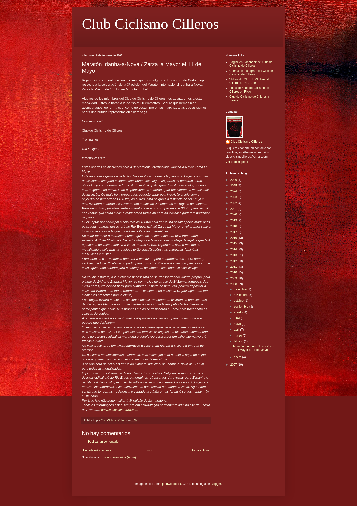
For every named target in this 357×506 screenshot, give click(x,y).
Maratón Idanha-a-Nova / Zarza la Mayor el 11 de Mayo (253, 348)
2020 (234, 214)
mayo (238, 324)
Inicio (150, 450)
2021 (234, 209)
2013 (234, 255)
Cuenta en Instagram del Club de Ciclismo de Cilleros (251, 72)
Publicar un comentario (103, 441)
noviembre (241, 295)
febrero (239, 341)
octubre (239, 300)
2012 (234, 261)
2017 (234, 232)
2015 (234, 243)
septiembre (241, 306)
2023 (234, 197)
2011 (234, 266)
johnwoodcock (171, 484)
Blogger (216, 484)
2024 (234, 191)
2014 (234, 249)
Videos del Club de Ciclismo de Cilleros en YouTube (249, 81)
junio (237, 318)
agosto (238, 312)
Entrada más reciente (97, 450)
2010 (234, 272)
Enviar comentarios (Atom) (118, 457)
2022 (234, 203)
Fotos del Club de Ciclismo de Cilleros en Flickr (249, 89)
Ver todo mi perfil (237, 162)
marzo (238, 335)
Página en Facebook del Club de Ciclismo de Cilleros (250, 63)
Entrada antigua (198, 450)
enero (238, 357)
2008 (234, 284)
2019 (234, 220)
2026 (234, 180)
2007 (234, 364)
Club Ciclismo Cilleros (150, 24)
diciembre (240, 289)
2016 (234, 238)
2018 (234, 226)
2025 (234, 185)
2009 (234, 278)
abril (237, 329)
